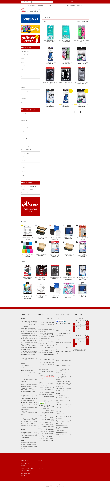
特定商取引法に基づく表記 (27, 468)
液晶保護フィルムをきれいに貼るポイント (30, 186)
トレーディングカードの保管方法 (28, 189)
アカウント (64, 1)
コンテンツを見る (48, 5)
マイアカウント (42, 458)
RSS (22, 475)
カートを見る (41, 465)
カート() (86, 1)
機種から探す (39, 5)
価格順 (83, 21)
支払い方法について (25, 460)
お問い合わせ (78, 5)
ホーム (23, 5)
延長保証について (24, 192)
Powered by (55, 486)
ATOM (25, 475)
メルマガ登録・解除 (70, 5)
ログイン (78, 1)
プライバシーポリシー (26, 470)
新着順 (87, 21)
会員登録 (71, 1)
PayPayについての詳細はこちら (63, 365)
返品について (24, 465)
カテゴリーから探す (30, 5)
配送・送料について (25, 463)
